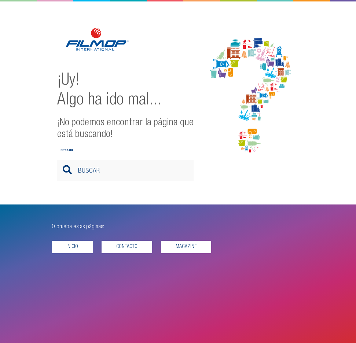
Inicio (72, 247)
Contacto (126, 247)
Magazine (186, 247)
